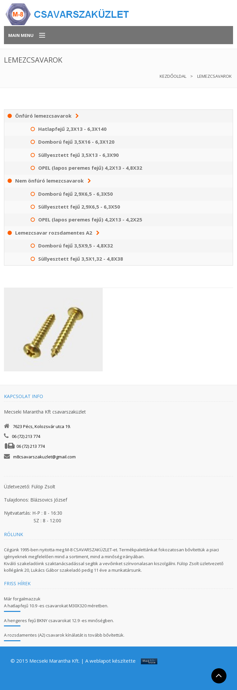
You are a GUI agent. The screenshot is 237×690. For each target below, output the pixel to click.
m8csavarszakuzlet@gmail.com (44, 457)
